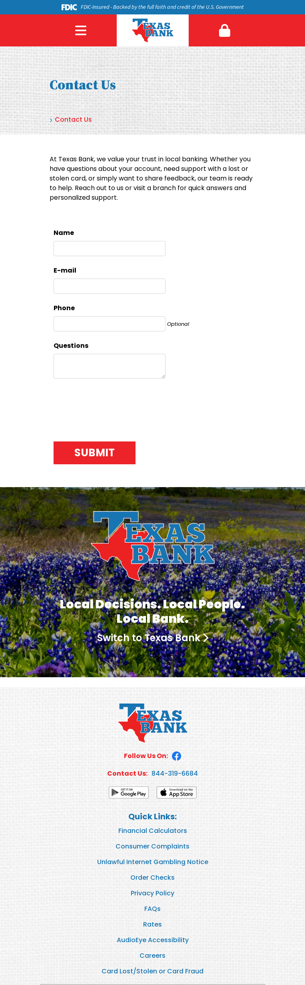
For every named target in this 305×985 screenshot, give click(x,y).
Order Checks (152, 877)
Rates (152, 924)
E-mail (65, 270)
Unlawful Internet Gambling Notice (152, 862)
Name (64, 232)
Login (224, 30)
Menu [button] (81, 30)
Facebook (176, 756)
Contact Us (73, 119)
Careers (152, 955)
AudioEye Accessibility (153, 940)
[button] (225, 30)
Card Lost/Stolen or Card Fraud (152, 971)
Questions (71, 345)
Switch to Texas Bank (148, 637)
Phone (64, 308)
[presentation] (114, 406)
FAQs (152, 908)
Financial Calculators (152, 830)
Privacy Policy (152, 893)
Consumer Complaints (152, 846)
